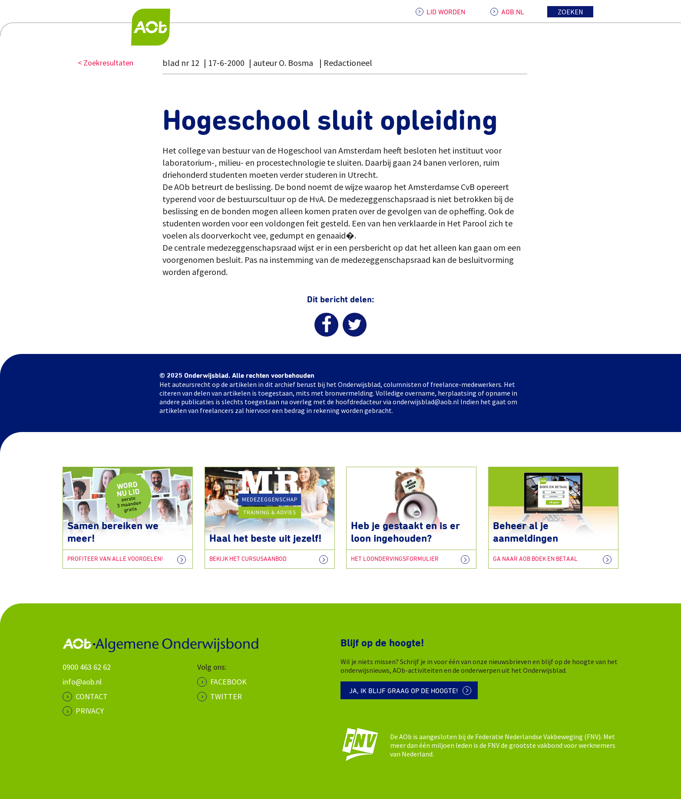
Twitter (226, 696)
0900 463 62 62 (87, 667)
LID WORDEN (445, 12)
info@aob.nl (82, 682)
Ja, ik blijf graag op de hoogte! (403, 691)
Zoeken (570, 11)
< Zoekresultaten (105, 63)
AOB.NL (512, 12)
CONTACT (92, 696)
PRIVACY (90, 711)
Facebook (228, 682)
